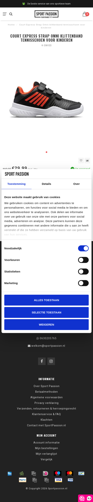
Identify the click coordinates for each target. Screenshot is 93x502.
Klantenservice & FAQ (46, 414)
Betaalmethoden (46, 391)
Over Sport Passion (47, 386)
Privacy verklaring (47, 402)
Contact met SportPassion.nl (46, 425)
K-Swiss (47, 45)
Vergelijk (46, 459)
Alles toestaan (46, 300)
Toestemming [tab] (16, 183)
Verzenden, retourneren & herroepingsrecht (46, 408)
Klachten (46, 419)
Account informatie (46, 442)
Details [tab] (46, 183)
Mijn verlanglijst (46, 453)
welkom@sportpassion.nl (48, 345)
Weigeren (46, 324)
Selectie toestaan (46, 312)
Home (11, 25)
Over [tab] (76, 183)
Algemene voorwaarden (46, 397)
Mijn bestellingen (46, 448)
